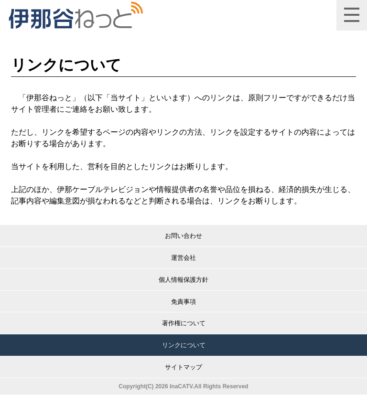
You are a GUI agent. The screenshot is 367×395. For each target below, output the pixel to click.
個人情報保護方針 (183, 279)
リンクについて (183, 345)
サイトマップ (183, 367)
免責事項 (183, 301)
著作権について (183, 323)
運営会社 (183, 257)
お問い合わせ (183, 235)
